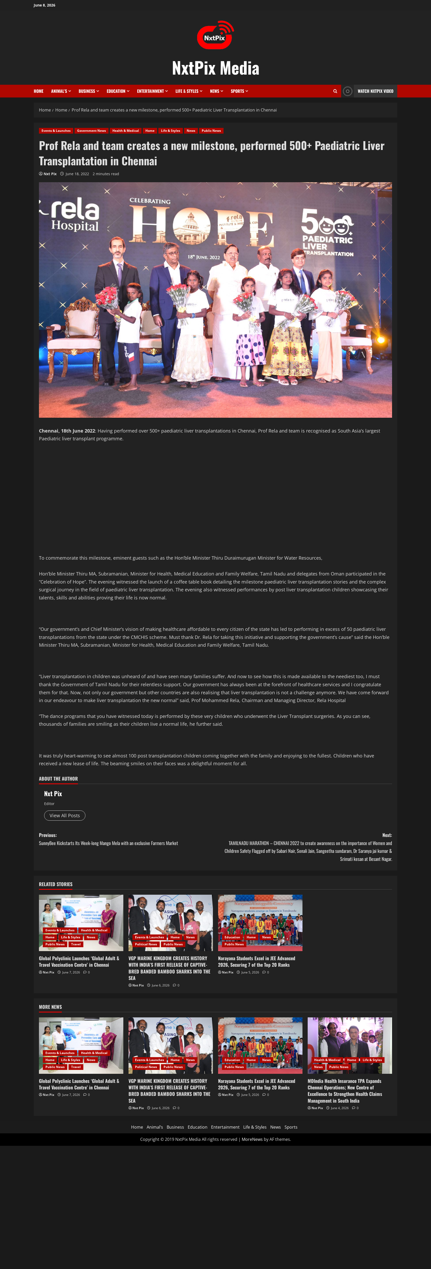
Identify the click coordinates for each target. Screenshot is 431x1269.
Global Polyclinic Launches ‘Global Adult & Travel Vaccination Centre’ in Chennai (79, 961)
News (214, 91)
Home (38, 91)
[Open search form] (335, 91)
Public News (211, 130)
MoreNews (252, 1139)
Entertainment (150, 91)
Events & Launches (56, 130)
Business (87, 91)
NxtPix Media (215, 67)
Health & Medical (125, 130)
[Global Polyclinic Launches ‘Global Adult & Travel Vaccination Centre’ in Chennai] (81, 923)
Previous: (127, 839)
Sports (237, 91)
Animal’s (59, 91)
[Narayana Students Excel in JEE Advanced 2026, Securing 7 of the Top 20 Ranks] (260, 923)
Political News (146, 944)
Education (116, 91)
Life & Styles (187, 91)
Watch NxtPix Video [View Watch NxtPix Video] (367, 91)
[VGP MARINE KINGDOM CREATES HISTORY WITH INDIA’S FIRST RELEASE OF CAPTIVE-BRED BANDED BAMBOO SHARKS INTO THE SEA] (171, 923)
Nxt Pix (50, 173)
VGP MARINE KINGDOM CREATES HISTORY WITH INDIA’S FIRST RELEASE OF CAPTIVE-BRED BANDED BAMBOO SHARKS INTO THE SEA (169, 968)
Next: (304, 847)
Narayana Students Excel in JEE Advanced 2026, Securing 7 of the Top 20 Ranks (256, 961)
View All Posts (65, 815)
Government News (91, 130)
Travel (76, 944)
